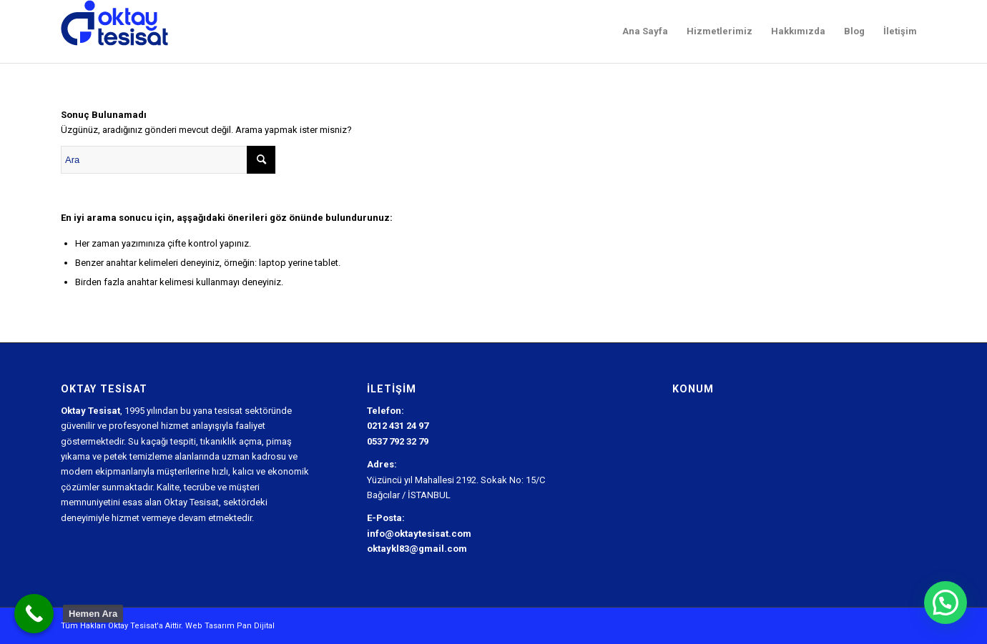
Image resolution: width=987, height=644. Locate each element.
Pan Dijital (256, 625)
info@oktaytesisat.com (419, 533)
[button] (945, 602)
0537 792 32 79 (397, 441)
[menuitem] (645, 31)
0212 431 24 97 (397, 425)
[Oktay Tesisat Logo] (115, 31)
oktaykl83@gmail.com (417, 548)
